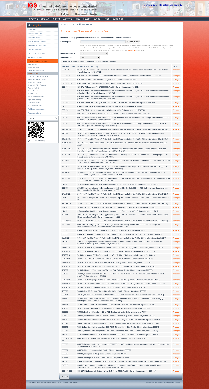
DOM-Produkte (33, 94)
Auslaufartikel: (67, 57)
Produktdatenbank (34, 113)
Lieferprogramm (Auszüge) (37, 61)
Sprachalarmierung (34, 99)
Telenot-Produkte (33, 88)
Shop (106, 19)
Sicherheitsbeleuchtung (36, 70)
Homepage (33, 19)
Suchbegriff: (66, 42)
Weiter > (65, 377)
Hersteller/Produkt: (68, 53)
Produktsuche (32, 64)
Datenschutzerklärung (160, 382)
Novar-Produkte (33, 67)
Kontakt (56, 19)
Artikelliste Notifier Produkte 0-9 (85, 31)
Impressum (149, 382)
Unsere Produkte (34, 37)
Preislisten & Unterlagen (36, 109)
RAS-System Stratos (35, 105)
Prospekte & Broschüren (36, 53)
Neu (78, 19)
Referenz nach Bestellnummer (39, 76)
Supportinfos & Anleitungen (37, 45)
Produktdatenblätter (35, 49)
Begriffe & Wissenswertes (37, 41)
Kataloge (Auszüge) (35, 57)
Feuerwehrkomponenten (36, 97)
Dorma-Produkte (33, 91)
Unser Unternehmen (35, 33)
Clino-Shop (118, 19)
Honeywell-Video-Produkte (37, 85)
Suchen (97, 19)
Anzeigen (176, 70)
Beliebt (86, 19)
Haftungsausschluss (174, 382)
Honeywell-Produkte (34, 82)
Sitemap (45, 19)
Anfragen (68, 19)
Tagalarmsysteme (34, 102)
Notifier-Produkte (33, 73)
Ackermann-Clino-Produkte (37, 79)
